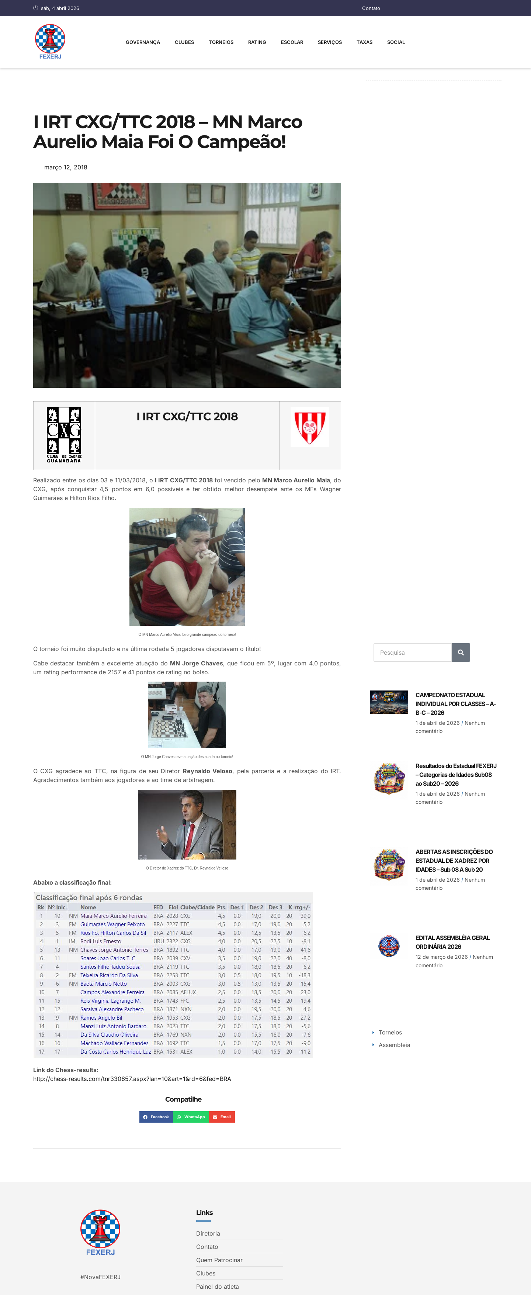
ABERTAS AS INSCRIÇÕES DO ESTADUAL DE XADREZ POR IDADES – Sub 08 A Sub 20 (454, 860)
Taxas (364, 42)
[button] (156, 1117)
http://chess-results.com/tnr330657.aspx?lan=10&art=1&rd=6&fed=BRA (132, 1078)
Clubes (184, 42)
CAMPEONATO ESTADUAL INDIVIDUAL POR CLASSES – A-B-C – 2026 (456, 703)
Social (396, 42)
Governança (143, 42)
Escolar (292, 42)
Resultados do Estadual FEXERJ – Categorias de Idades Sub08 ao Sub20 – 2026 (456, 774)
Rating (257, 42)
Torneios (221, 42)
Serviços (330, 42)
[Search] (461, 652)
